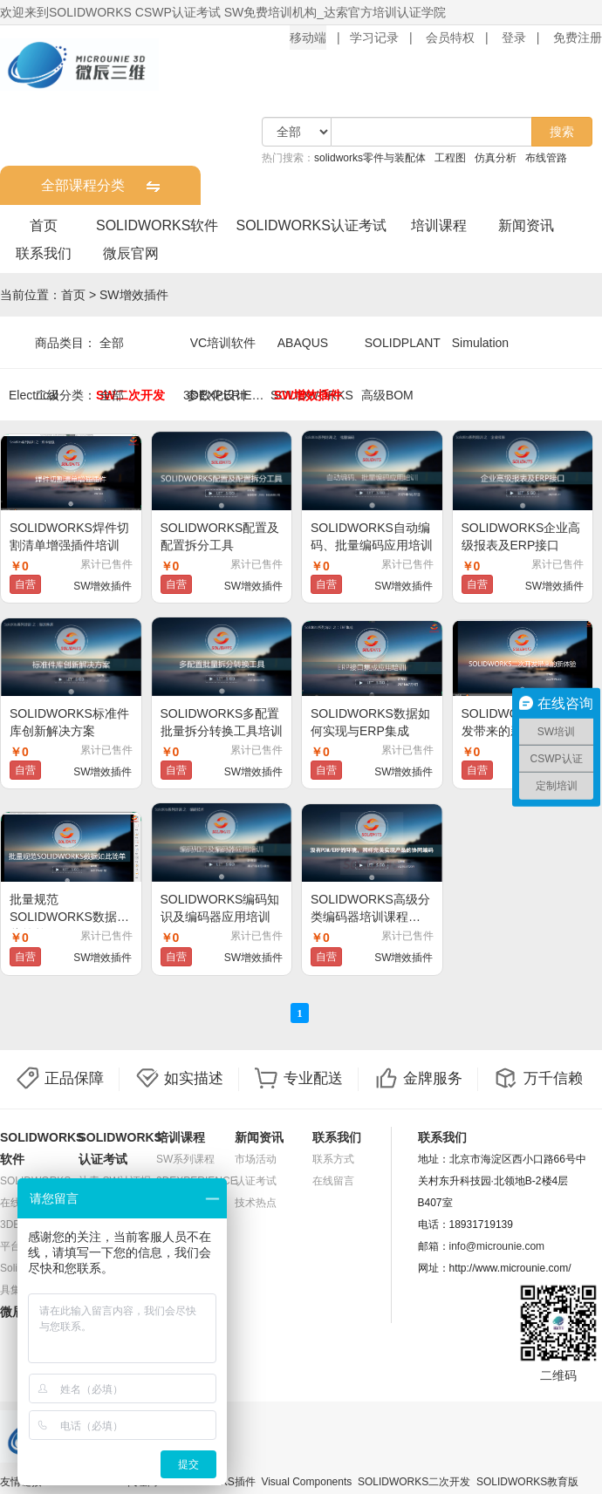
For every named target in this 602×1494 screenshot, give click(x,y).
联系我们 (44, 253)
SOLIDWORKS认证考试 (311, 225)
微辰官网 (131, 253)
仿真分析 (495, 158)
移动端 (308, 37)
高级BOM (387, 395)
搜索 (562, 132)
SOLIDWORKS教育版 (527, 1482)
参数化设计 (217, 395)
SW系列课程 (185, 1159)
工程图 (450, 158)
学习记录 (374, 37)
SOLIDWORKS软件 (157, 225)
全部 (111, 343)
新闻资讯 (526, 225)
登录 (514, 37)
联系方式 (333, 1159)
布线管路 (546, 158)
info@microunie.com (497, 1246)
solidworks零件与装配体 (370, 158)
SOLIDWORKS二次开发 (414, 1482)
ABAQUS (302, 343)
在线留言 (333, 1181)
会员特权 (450, 37)
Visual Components (306, 1482)
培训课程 (439, 225)
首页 (44, 225)
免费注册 (577, 37)
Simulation (480, 343)
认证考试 (256, 1181)
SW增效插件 (133, 295)
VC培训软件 (223, 343)
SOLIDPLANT (403, 343)
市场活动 (256, 1159)
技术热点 (256, 1203)
